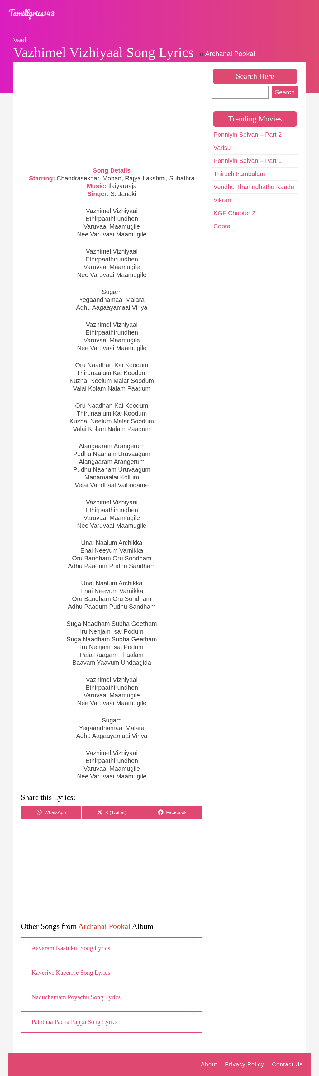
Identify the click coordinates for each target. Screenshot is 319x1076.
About (209, 1064)
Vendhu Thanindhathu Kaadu (253, 186)
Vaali (20, 40)
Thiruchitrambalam (239, 173)
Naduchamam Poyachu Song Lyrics (76, 997)
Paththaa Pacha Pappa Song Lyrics (74, 1021)
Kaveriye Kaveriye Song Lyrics (70, 972)
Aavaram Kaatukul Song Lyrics (70, 948)
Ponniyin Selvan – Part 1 (247, 160)
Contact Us (287, 1064)
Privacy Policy (244, 1064)
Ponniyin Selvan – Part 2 (247, 134)
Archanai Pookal (230, 54)
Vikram (223, 200)
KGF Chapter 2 (234, 213)
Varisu (222, 147)
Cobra (221, 226)
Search (285, 92)
